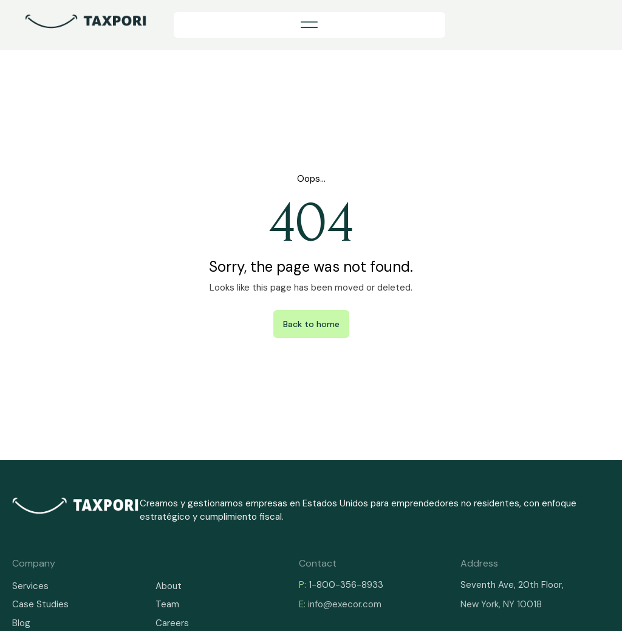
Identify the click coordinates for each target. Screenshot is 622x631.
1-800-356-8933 (346, 585)
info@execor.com (344, 604)
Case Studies (40, 604)
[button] (309, 25)
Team (167, 604)
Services (30, 586)
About (169, 586)
